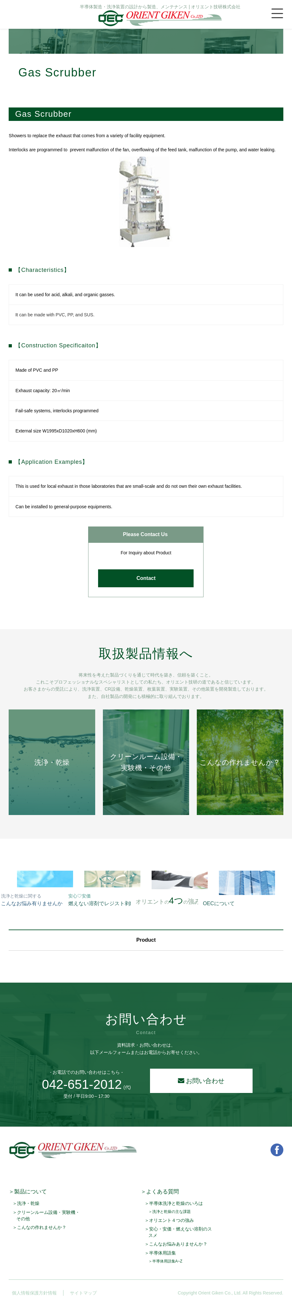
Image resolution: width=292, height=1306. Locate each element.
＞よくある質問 (160, 1192)
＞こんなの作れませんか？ (39, 1227)
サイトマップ (80, 1292)
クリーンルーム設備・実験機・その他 (146, 762)
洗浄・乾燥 (52, 762)
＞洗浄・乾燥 (26, 1203)
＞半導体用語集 (160, 1252)
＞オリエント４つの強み (169, 1220)
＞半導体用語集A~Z (165, 1261)
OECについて (219, 903)
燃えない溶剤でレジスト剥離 (101, 899)
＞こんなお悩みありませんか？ (176, 1244)
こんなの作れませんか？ (240, 762)
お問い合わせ (201, 1080)
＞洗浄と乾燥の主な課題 (169, 1211)
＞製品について (28, 1192)
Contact (146, 578)
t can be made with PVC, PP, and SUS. (56, 314)
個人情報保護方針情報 (31, 1292)
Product (145, 940)
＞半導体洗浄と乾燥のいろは (174, 1203)
